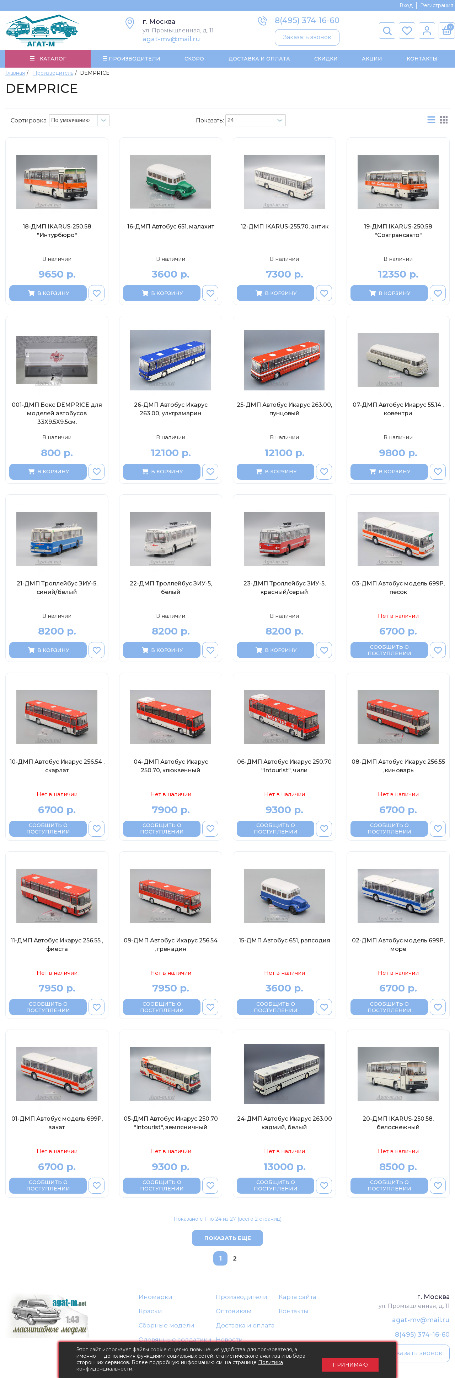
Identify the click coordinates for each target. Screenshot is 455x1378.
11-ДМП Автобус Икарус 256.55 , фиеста (57, 945)
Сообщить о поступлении (389, 651)
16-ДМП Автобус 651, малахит (170, 227)
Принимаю (350, 1360)
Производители (241, 1297)
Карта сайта (297, 1297)
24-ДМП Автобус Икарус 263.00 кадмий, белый (284, 1124)
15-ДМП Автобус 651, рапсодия (284, 941)
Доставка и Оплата (259, 59)
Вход (406, 5)
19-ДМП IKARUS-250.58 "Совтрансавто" (398, 231)
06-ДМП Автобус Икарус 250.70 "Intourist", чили (284, 767)
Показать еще (227, 1238)
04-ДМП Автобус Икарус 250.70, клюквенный (171, 767)
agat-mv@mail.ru (171, 39)
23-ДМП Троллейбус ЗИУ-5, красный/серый (284, 588)
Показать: (210, 121)
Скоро (194, 59)
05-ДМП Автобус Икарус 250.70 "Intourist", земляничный (171, 1124)
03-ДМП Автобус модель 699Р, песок (398, 588)
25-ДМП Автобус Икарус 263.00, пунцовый (284, 410)
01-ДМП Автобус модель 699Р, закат (57, 1124)
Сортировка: (29, 121)
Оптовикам (234, 1312)
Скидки (326, 59)
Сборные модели (166, 1326)
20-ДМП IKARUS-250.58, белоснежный (398, 1124)
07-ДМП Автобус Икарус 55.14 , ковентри (398, 410)
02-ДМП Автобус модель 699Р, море (398, 945)
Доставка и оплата (245, 1326)
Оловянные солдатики (175, 1341)
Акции (372, 59)
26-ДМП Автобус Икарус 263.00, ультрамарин (171, 410)
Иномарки (155, 1297)
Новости (229, 1341)
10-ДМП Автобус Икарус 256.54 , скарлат (57, 767)
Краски (150, 1312)
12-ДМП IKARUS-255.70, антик (284, 227)
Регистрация (436, 5)
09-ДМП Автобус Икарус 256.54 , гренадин (171, 945)
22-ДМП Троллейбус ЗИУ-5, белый (171, 588)
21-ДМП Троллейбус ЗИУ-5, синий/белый (57, 588)
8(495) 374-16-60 (307, 20)
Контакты (421, 59)
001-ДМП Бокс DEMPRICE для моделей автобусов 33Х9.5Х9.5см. (57, 414)
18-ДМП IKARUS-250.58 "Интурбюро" (57, 231)
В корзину (48, 294)
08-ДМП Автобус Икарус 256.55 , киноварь (398, 767)
